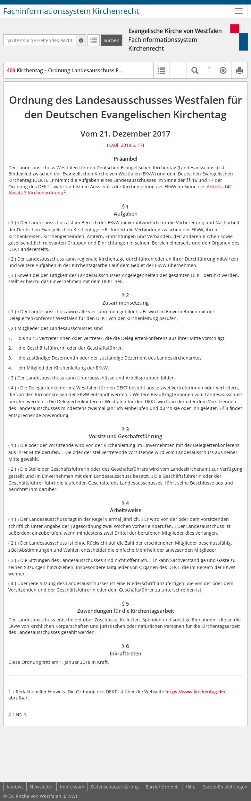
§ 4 (225, 408)
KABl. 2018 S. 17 (125, 145)
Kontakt (15, 787)
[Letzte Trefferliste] (94, 40)
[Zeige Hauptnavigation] (239, 10)
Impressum (72, 787)
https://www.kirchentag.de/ (195, 692)
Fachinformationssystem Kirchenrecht (71, 11)
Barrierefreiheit (162, 787)
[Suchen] (111, 40)
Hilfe (191, 787)
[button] (178, 70)
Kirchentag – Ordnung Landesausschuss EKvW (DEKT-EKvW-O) (87, 70)
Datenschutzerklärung (115, 787)
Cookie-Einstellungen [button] (224, 787)
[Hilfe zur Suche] (81, 40)
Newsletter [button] (41, 787)
